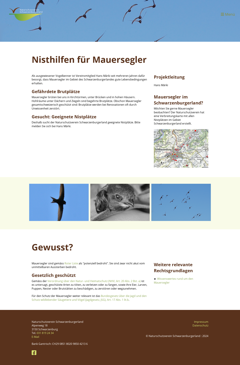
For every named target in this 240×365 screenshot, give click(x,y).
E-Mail (35, 337)
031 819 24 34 (45, 333)
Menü (228, 14)
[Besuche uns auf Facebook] (34, 352)
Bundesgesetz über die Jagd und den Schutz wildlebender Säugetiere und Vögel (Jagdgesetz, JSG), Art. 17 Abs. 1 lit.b (89, 297)
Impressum (201, 322)
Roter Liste (71, 263)
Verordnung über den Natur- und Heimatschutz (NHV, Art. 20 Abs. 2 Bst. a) (94, 281)
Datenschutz (200, 325)
